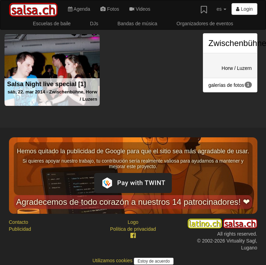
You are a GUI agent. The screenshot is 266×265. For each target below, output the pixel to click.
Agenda (79, 9)
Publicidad (20, 229)
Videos (139, 9)
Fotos (109, 9)
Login (244, 9)
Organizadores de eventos (205, 23)
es (222, 9)
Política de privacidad (133, 229)
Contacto (18, 222)
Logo (133, 222)
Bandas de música (137, 23)
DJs (94, 23)
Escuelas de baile (52, 23)
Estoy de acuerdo (154, 261)
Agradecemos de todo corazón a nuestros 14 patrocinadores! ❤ (133, 202)
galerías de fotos (230, 85)
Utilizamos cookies (113, 260)
